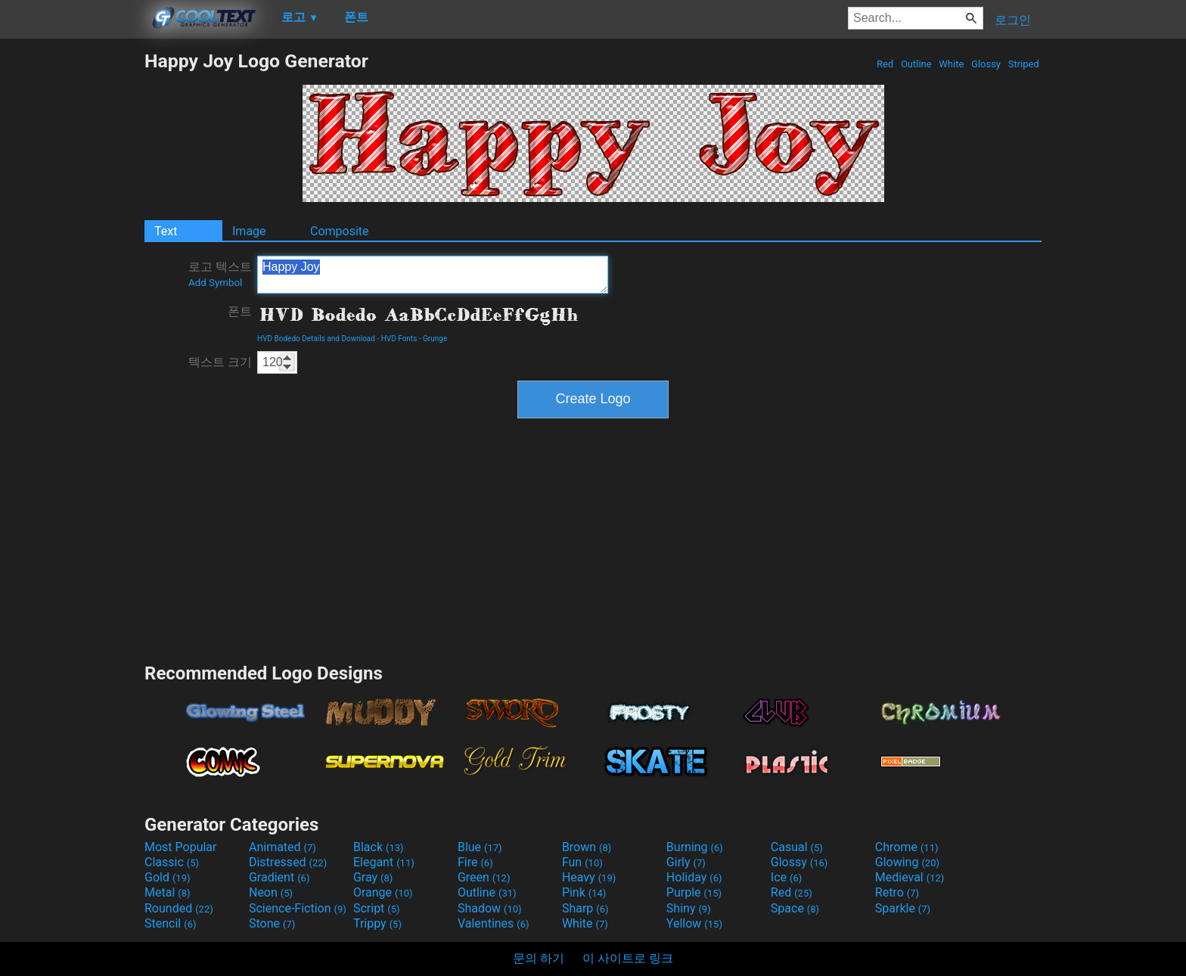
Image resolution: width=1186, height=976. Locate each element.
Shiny (688, 908)
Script (376, 908)
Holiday (694, 877)
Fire (475, 862)
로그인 (1013, 20)
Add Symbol (215, 282)
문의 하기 (538, 958)
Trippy (377, 923)
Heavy (589, 877)
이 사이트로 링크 (627, 958)
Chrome (907, 847)
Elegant (383, 862)
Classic (171, 862)
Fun (582, 862)
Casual (797, 847)
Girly (686, 862)
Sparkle (902, 908)
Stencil (170, 923)
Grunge (435, 338)
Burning (694, 847)
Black (378, 847)
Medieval (910, 877)
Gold (167, 877)
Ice (786, 877)
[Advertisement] (71, 277)
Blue (480, 847)
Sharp (585, 908)
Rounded (178, 908)
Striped (1023, 64)
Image (249, 231)
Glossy (986, 64)
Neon (271, 892)
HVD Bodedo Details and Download (316, 338)
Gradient (279, 877)
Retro (897, 892)
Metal (167, 892)
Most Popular (180, 847)
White (951, 64)
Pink (584, 892)
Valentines (493, 923)
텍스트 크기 (220, 362)
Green (484, 877)
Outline (916, 64)
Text (165, 231)
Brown (586, 847)
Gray (373, 877)
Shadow (490, 908)
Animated (282, 847)
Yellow (694, 923)
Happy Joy (432, 275)
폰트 (240, 311)
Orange (383, 892)
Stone (272, 923)
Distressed (288, 862)
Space (795, 908)
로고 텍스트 (220, 274)
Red (885, 64)
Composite (339, 231)
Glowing (907, 862)
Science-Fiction (297, 908)
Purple (694, 892)
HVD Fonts (399, 338)
